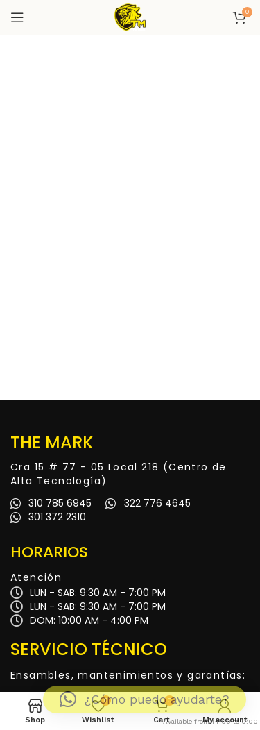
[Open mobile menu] (17, 17)
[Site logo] (130, 16)
